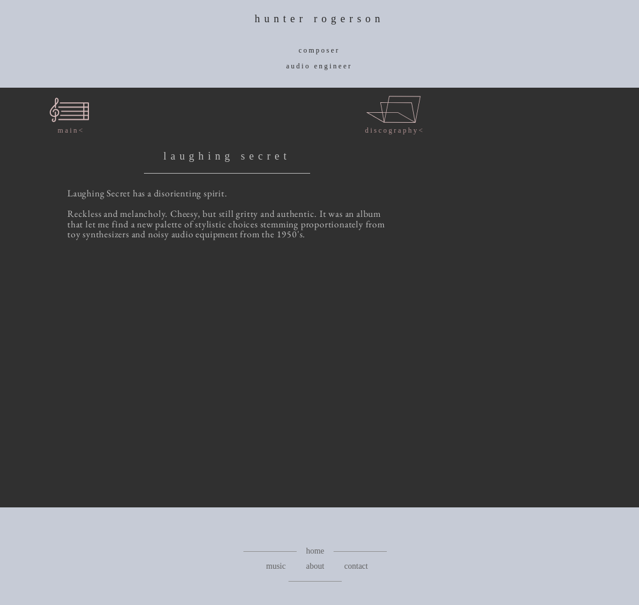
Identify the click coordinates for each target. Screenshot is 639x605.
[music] (276, 566)
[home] (315, 551)
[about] (315, 566)
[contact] (356, 566)
